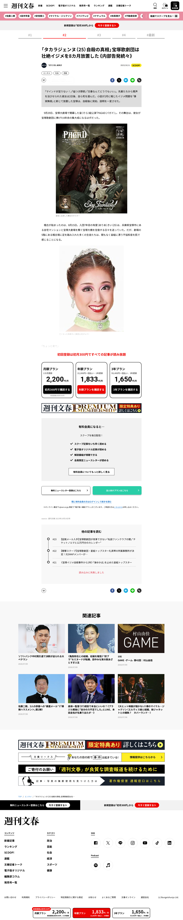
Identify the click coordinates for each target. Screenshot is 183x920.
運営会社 (145, 897)
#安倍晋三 (39, 15)
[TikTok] (157, 843)
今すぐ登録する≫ (107, 25)
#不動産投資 (131, 15)
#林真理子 (115, 15)
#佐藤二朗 (10, 15)
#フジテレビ (83, 15)
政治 (49, 841)
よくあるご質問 (109, 897)
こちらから (118, 507)
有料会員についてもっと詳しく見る (91, 472)
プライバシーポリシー (45, 897)
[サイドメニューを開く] (5, 5)
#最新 (151, 35)
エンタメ (46, 73)
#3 (99, 35)
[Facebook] (96, 843)
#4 (124, 35)
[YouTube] (145, 843)
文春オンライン (128, 897)
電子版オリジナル (66, 5)
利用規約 (26, 897)
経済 (49, 858)
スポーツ (52, 864)
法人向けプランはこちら (117, 490)
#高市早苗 (25, 15)
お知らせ (92, 897)
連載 (110, 5)
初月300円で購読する (57, 389)
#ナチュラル (99, 15)
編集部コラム (12, 876)
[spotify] (96, 865)
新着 (40, 5)
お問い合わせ (10, 897)
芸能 (65, 73)
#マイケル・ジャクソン (60, 15)
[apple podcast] (108, 865)
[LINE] (120, 843)
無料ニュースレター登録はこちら (66, 490)
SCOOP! (50, 5)
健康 (49, 870)
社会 (57, 73)
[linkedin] (169, 843)
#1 (30, 35)
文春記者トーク (123, 5)
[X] (108, 843)
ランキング (99, 5)
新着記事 (9, 841)
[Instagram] (133, 843)
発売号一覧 (84, 5)
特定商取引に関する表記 (72, 897)
